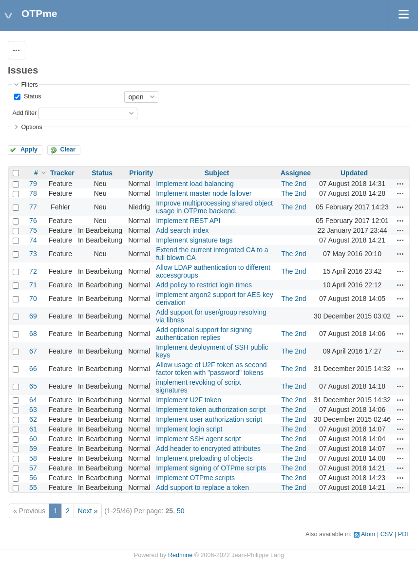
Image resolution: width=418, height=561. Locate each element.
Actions (400, 183)
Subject (217, 173)
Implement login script (189, 429)
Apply (29, 149)
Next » (87, 511)
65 (33, 386)
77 (33, 207)
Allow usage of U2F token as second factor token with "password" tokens (211, 368)
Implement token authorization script (211, 409)
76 (33, 220)
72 (33, 271)
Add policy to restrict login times (204, 285)
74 (33, 240)
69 (33, 316)
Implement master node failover (203, 193)
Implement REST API (188, 220)
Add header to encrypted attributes (208, 448)
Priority (141, 173)
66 (33, 369)
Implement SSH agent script (198, 439)
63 (33, 409)
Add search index (182, 230)
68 (33, 333)
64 (33, 400)
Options (31, 127)
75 (33, 230)
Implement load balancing (195, 183)
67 (33, 351)
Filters (29, 84)
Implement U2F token (188, 400)
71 (33, 285)
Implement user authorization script (209, 419)
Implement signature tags (194, 240)
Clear (68, 149)
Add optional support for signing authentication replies (204, 333)
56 (33, 478)
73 (33, 254)
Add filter (24, 113)
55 (33, 487)
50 (181, 511)
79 (33, 183)
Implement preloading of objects (204, 458)
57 (33, 468)
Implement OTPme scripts (195, 478)
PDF (404, 534)
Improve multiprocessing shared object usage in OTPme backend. (214, 207)
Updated (354, 173)
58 (33, 458)
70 (33, 298)
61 (33, 429)
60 (33, 439)
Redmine (180, 555)
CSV (386, 534)
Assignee (296, 173)
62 (33, 419)
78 (33, 193)
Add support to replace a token (202, 487)
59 (33, 448)
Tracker (62, 173)
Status (31, 96)
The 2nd (293, 183)
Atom (368, 534)
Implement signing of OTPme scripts (211, 468)
